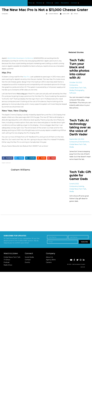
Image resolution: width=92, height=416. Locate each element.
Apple (3, 162)
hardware (8, 162)
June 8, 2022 (74, 184)
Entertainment (83, 142)
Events (27, 262)
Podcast (7, 262)
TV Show (7, 260)
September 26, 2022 (76, 139)
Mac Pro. (26, 77)
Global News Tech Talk (77, 88)
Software (72, 93)
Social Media (29, 257)
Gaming (81, 186)
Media (71, 90)
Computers (5, 13)
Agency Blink (51, 260)
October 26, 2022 (75, 82)
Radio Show (8, 265)
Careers (49, 262)
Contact (28, 260)
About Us (49, 257)
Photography (79, 90)
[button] (31, 3)
